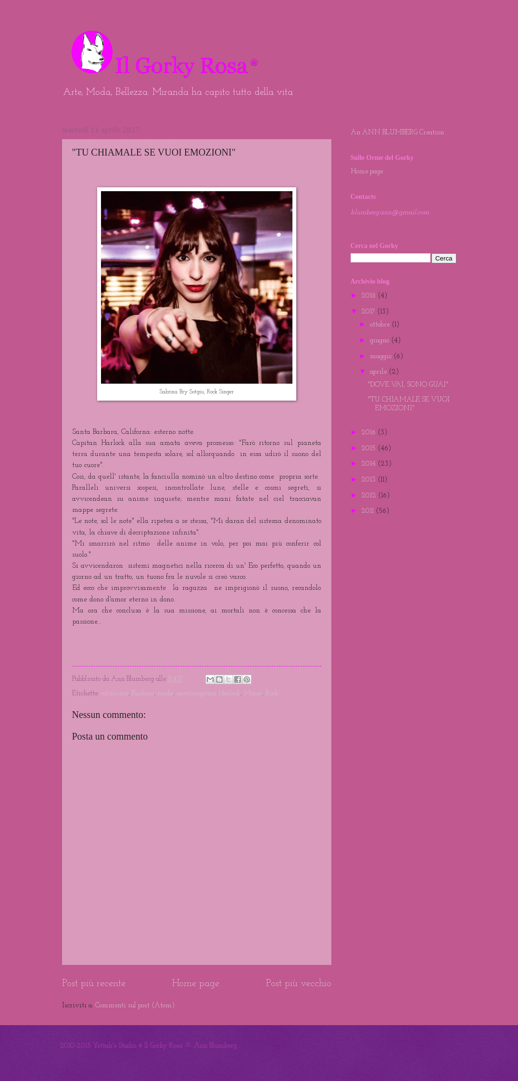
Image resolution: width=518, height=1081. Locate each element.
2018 (369, 296)
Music (253, 693)
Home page (195, 984)
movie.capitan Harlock (208, 693)
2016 (369, 432)
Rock (271, 693)
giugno (380, 340)
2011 (368, 511)
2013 (369, 479)
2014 (369, 464)
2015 (369, 448)
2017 (369, 311)
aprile (379, 372)
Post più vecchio (298, 984)
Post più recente (94, 984)
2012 (369, 495)
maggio (381, 356)
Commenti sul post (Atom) (135, 1005)
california (114, 693)
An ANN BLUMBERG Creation (397, 132)
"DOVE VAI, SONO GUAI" (408, 385)
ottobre (381, 324)
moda (165, 693)
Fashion (143, 693)
